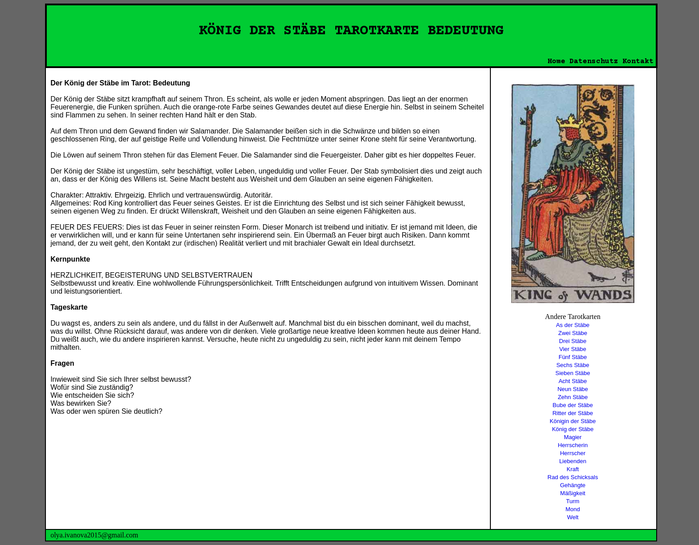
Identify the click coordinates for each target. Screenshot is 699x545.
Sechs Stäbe (572, 365)
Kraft (573, 469)
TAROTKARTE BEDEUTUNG (419, 31)
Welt (573, 517)
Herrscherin (573, 445)
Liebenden (572, 461)
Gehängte (572, 485)
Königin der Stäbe (573, 421)
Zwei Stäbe (572, 333)
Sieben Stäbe (572, 373)
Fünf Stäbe (573, 357)
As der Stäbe (572, 325)
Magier (573, 437)
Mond (573, 509)
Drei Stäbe (572, 341)
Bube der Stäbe (573, 405)
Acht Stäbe (573, 381)
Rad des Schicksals (572, 477)
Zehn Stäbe (573, 397)
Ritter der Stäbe (572, 413)
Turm (573, 501)
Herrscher (572, 453)
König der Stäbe (572, 429)
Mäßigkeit (572, 493)
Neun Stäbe (572, 389)
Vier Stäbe (572, 349)
